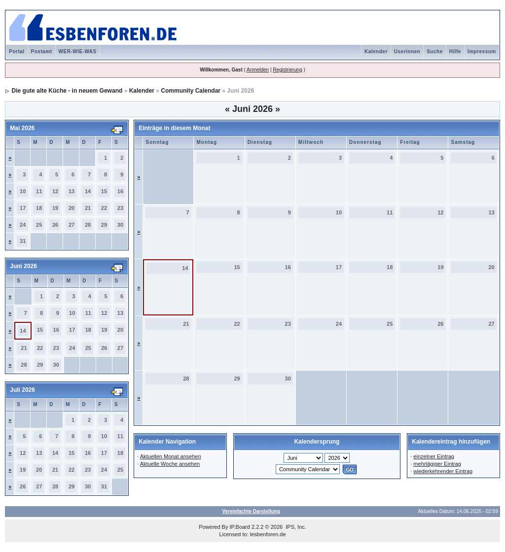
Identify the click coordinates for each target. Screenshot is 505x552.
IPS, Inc (295, 527)
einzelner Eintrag (433, 456)
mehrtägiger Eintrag (437, 464)
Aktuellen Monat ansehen (170, 456)
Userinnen (407, 51)
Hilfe (455, 51)
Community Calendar (190, 90)
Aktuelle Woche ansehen (170, 464)
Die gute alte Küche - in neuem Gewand (67, 90)
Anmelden (258, 69)
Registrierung (287, 69)
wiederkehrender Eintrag (442, 471)
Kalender (376, 51)
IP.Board (240, 527)
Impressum (482, 51)
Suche (435, 51)
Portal (16, 51)
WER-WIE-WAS (78, 51)
